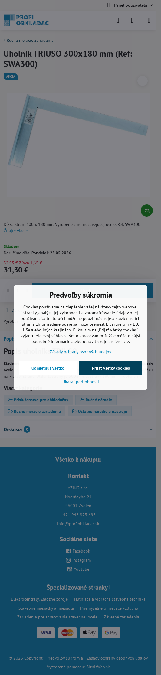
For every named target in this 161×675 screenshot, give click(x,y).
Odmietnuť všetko (47, 368)
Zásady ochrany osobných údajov (80, 351)
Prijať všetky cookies (111, 368)
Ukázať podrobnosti (80, 381)
